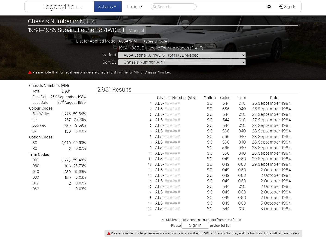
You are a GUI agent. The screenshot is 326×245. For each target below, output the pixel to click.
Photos (135, 6)
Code (157, 41)
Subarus (107, 6)
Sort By (109, 62)
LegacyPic (62, 6)
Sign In (289, 6)
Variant (109, 55)
